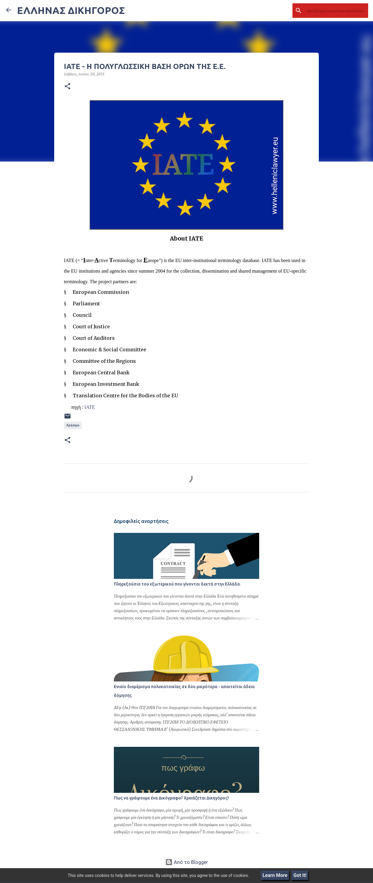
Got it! (299, 875)
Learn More (274, 875)
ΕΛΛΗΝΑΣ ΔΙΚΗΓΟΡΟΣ (71, 10)
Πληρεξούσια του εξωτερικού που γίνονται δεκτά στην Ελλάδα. (177, 584)
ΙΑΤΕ (89, 407)
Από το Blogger (186, 862)
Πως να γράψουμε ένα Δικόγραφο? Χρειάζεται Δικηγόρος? (171, 798)
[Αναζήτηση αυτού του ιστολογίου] (336, 10)
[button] (67, 86)
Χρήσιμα (72, 425)
